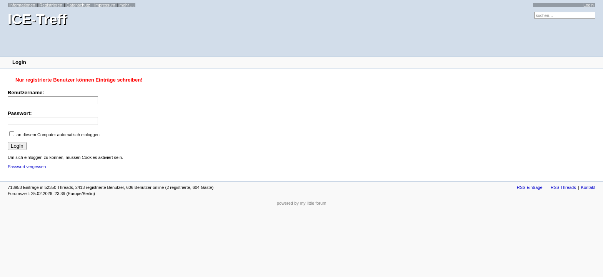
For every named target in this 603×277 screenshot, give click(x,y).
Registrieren (50, 5)
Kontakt (588, 187)
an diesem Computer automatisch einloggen (58, 134)
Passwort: (20, 113)
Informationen (22, 5)
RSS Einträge (530, 187)
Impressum (104, 5)
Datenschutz (78, 5)
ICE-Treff (37, 19)
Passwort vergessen (27, 166)
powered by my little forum (301, 203)
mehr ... (126, 5)
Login (588, 5)
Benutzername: (26, 92)
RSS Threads (563, 187)
